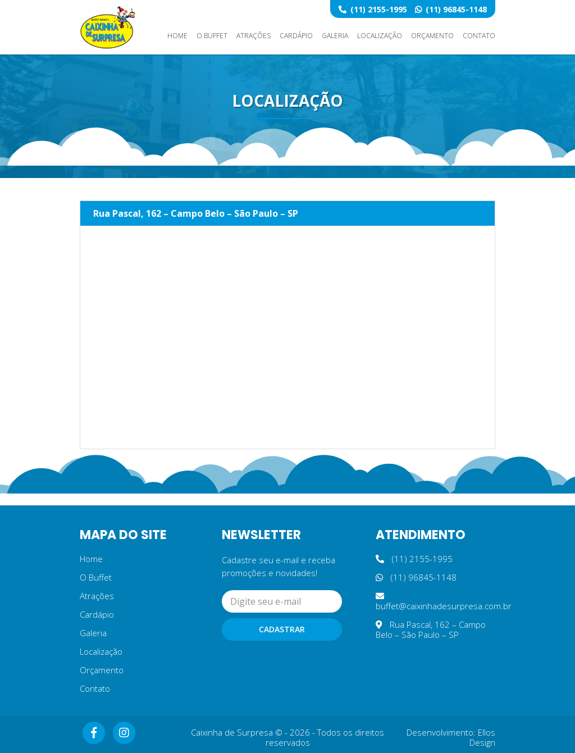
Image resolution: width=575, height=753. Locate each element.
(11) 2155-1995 (373, 9)
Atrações (253, 36)
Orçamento (432, 36)
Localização (379, 36)
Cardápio (296, 36)
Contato (479, 36)
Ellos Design (482, 737)
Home (177, 36)
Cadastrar (282, 629)
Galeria (335, 36)
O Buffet (212, 36)
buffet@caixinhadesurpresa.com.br (444, 601)
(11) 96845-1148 (451, 9)
